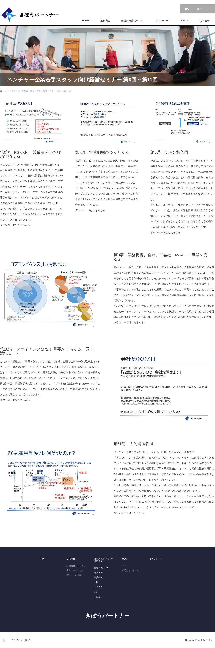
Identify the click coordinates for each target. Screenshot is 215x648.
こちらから (24, 225)
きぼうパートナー (107, 616)
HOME (86, 20)
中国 (96, 582)
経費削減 (98, 577)
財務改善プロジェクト (77, 566)
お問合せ (205, 20)
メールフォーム (201, 9)
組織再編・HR (101, 568)
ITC (95, 592)
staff (124, 566)
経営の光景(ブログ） (133, 20)
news (124, 559)
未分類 (97, 597)
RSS (2, 639)
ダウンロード (162, 20)
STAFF (185, 20)
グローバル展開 (74, 575)
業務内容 (105, 20)
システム (98, 587)
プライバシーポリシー (22, 640)
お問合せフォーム (130, 570)
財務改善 (98, 573)
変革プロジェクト (75, 570)
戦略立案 (98, 561)
